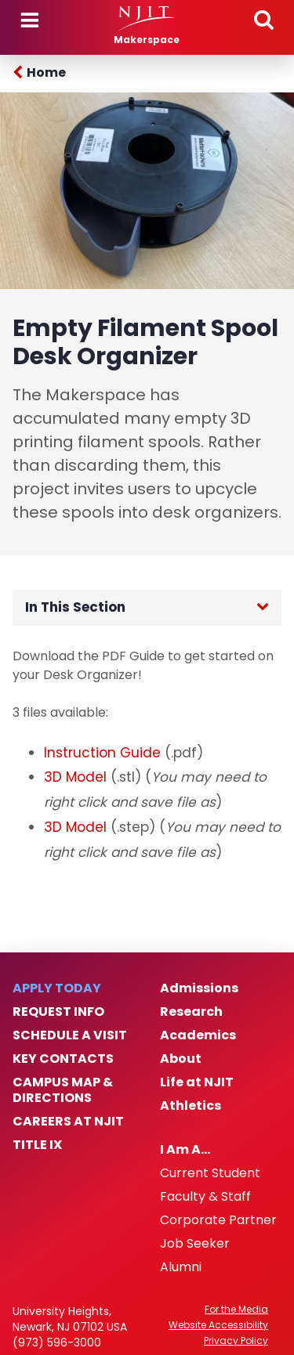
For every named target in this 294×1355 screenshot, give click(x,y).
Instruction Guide (102, 752)
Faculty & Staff (205, 1197)
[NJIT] (147, 18)
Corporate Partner (218, 1220)
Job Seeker (195, 1244)
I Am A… (185, 1150)
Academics (198, 1035)
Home (46, 72)
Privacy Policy (236, 1341)
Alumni (180, 1267)
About (180, 1059)
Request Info (58, 1012)
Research (191, 1012)
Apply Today (57, 988)
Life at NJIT (197, 1082)
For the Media (236, 1309)
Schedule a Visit (70, 1035)
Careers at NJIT (68, 1121)
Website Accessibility (218, 1325)
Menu (30, 20)
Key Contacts (63, 1059)
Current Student (210, 1173)
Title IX (37, 1145)
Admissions (199, 988)
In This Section (75, 607)
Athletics (190, 1106)
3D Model (75, 777)
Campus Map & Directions (63, 1090)
